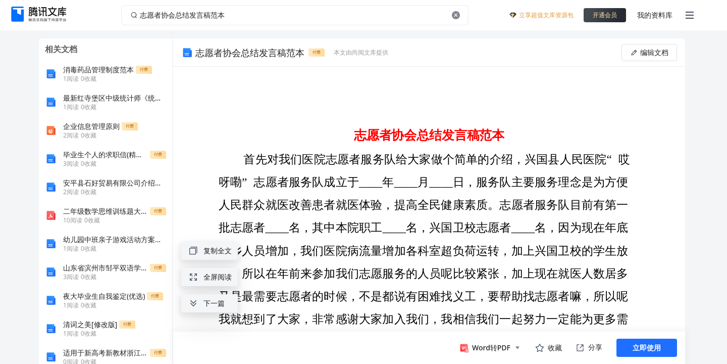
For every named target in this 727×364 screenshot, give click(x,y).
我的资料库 (654, 15)
